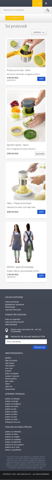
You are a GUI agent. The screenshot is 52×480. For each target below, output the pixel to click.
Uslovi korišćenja (12, 302)
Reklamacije (10, 307)
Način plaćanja (11, 324)
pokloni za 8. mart (12, 447)
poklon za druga (11, 401)
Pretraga (47, 10)
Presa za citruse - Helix (18, 70)
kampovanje (10, 389)
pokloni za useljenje (13, 439)
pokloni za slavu (11, 434)
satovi (7, 384)
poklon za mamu (11, 406)
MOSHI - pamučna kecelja (20, 266)
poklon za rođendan (13, 432)
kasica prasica (11, 379)
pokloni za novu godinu (14, 445)
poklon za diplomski (13, 442)
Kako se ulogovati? (13, 319)
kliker (9, 3)
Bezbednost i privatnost (14, 304)
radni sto (8, 386)
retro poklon (10, 366)
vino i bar (9, 368)
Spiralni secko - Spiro (18, 144)
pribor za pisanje (11, 373)
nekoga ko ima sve (12, 422)
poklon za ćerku (11, 419)
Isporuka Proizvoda (13, 310)
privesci (8, 371)
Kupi (41, 78)
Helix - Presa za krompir (19, 203)
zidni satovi (9, 363)
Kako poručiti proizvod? (14, 322)
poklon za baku (11, 412)
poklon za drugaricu (13, 404)
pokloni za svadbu (12, 437)
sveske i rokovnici (12, 376)
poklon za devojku (12, 399)
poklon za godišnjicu (13, 450)
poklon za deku (11, 414)
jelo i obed (9, 381)
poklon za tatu (11, 409)
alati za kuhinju (11, 360)
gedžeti (8, 358)
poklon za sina (11, 417)
